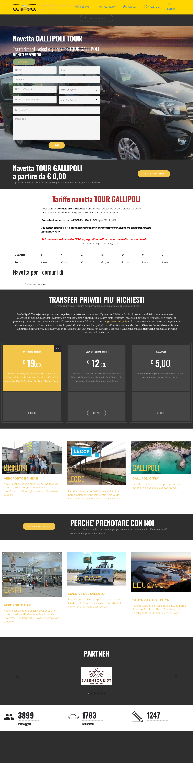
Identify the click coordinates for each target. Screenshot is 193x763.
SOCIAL (129, 7)
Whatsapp (152, 7)
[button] (17, 676)
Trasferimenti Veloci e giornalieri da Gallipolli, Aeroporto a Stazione (61, 7)
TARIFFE (83, 7)
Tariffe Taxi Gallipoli (114, 321)
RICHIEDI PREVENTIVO (154, 173)
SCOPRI (32, 413)
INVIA (56, 145)
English (171, 7)
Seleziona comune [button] (35, 284)
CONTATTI (107, 7)
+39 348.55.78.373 (96, 18)
